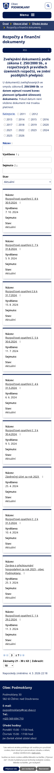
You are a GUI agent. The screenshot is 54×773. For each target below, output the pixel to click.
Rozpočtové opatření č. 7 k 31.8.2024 (21, 247)
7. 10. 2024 (11, 212)
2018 (21, 124)
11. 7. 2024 (11, 351)
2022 (21, 130)
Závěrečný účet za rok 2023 (24, 476)
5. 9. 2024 (11, 258)
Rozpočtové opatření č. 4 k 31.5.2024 (21, 386)
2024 (46, 130)
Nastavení (44, 769)
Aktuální (10, 227)
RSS (36, 50)
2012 (35, 114)
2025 (9, 135)
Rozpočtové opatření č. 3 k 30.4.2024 (21, 432)
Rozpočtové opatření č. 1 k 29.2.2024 (21, 617)
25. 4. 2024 (11, 486)
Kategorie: (9, 113)
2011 (23, 114)
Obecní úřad (20, 23)
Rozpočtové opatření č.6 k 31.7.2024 (21, 293)
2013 (9, 119)
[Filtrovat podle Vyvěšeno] (27, 160)
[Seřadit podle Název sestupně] (12, 144)
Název (7, 143)
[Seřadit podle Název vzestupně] (12, 142)
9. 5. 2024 (11, 443)
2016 (46, 119)
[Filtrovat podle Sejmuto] (27, 171)
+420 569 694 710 (13, 718)
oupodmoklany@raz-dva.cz (19, 710)
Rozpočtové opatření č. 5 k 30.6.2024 (21, 339)
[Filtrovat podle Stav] (27, 182)
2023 (34, 130)
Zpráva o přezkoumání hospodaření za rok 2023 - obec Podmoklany (24, 569)
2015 (34, 119)
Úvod (6, 23)
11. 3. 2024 (11, 629)
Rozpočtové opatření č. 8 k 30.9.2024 (21, 200)
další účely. (36, 753)
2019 (34, 124)
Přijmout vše (11, 769)
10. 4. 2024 (11, 532)
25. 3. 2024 (11, 582)
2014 (21, 119)
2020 (46, 124)
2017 (9, 124)
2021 (9, 130)
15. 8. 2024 (11, 304)
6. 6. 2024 (11, 397)
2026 (21, 135)
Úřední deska (40, 23)
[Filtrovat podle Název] (27, 148)
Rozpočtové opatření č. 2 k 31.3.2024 (21, 521)
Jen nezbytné (28, 769)
